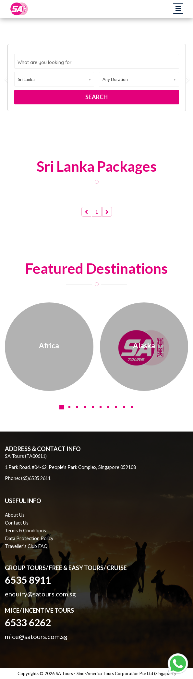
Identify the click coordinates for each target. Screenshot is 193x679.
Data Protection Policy (29, 538)
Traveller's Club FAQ (26, 546)
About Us (15, 515)
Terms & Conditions (25, 530)
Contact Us (17, 523)
